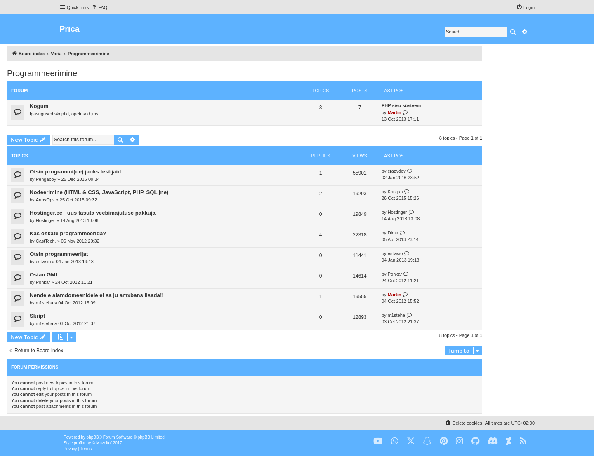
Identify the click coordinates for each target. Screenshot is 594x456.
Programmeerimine (42, 73)
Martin (394, 112)
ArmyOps (45, 199)
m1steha (44, 302)
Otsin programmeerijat (59, 254)
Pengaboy (46, 179)
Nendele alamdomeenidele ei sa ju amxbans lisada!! (97, 295)
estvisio (43, 261)
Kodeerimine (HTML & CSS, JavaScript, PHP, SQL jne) (99, 192)
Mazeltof (104, 443)
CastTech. (46, 241)
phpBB (93, 437)
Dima (393, 232)
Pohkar (43, 282)
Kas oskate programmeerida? (68, 233)
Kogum (39, 106)
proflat (79, 443)
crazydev (397, 170)
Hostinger (45, 220)
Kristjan (395, 191)
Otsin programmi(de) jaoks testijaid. (76, 171)
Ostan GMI (43, 274)
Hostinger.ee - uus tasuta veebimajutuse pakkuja (93, 213)
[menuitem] (99, 7)
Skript (37, 316)
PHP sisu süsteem (401, 105)
